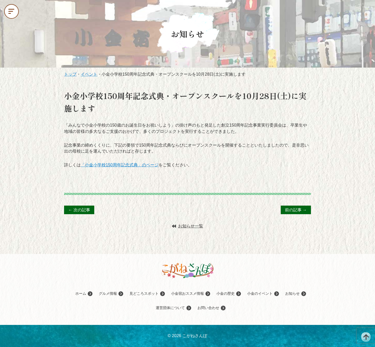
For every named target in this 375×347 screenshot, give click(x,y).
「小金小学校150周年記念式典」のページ (120, 165)
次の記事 (79, 210)
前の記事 (296, 210)
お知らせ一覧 (187, 226)
